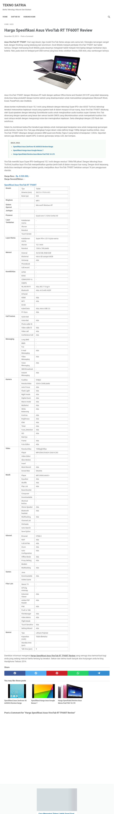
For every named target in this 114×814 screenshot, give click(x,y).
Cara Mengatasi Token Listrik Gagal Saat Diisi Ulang (94, 43)
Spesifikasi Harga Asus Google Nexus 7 (28, 177)
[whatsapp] (53, 705)
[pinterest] (39, 705)
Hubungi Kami (31, 13)
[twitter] (25, 705)
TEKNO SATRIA (16, 2)
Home (6, 13)
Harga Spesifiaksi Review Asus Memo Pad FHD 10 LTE (34, 181)
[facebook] (11, 705)
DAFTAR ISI (17, 13)
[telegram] (67, 705)
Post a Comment (27, 40)
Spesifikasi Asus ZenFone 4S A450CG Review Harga (33, 173)
